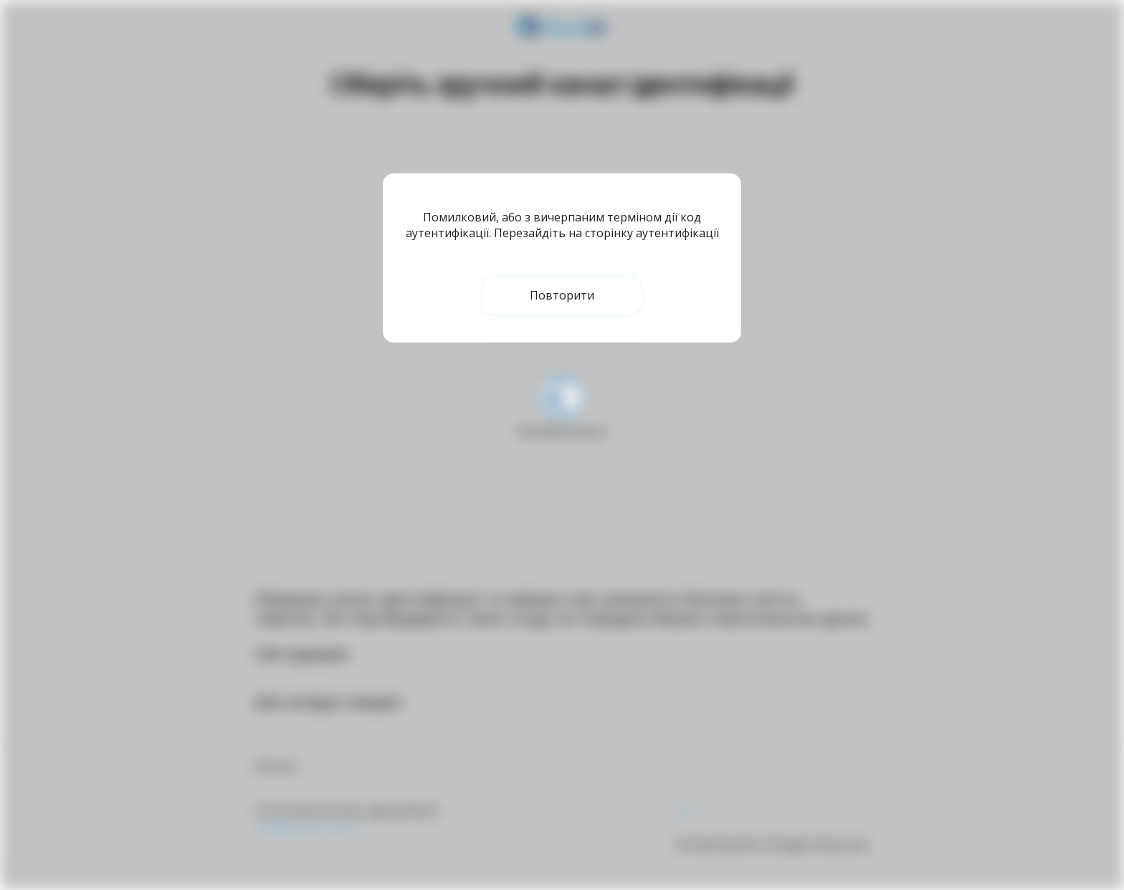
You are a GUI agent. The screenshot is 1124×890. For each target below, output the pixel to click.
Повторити (562, 295)
